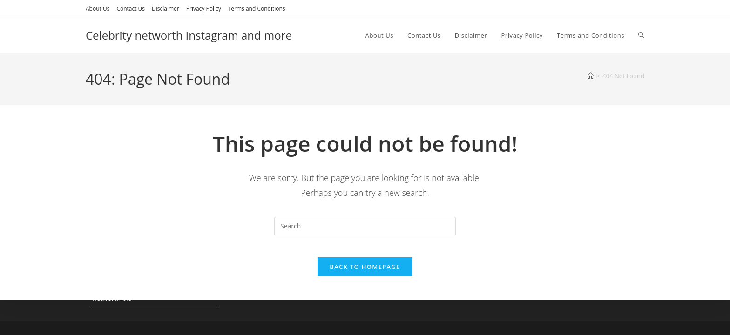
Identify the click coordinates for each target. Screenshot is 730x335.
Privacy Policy (203, 9)
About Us (97, 9)
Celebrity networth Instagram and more (189, 35)
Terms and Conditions (256, 9)
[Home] (591, 76)
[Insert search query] (365, 226)
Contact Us (130, 9)
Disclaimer (165, 9)
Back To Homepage (365, 273)
